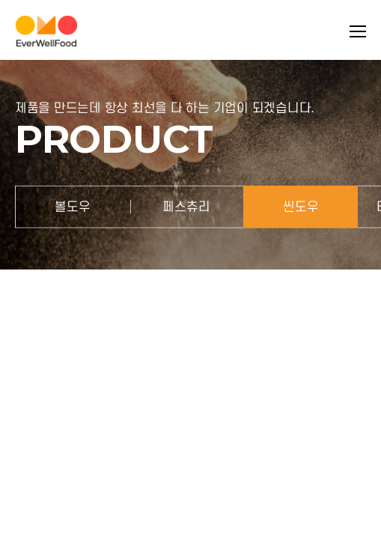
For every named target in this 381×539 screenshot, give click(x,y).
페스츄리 (186, 206)
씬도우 (301, 206)
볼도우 (73, 206)
